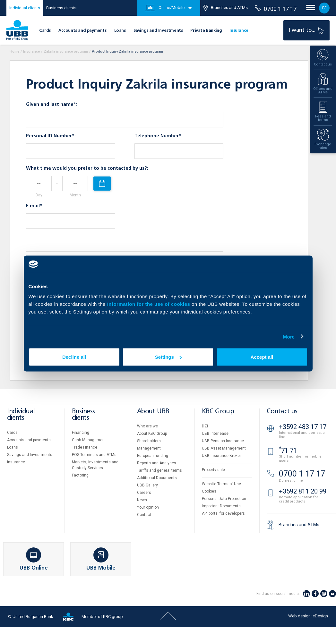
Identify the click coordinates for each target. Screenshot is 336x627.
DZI (205, 426)
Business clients (61, 7)
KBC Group (218, 411)
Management (149, 448)
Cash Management (89, 440)
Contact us (282, 411)
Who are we (147, 426)
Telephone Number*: (158, 136)
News (142, 500)
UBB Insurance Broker (221, 455)
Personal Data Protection (224, 498)
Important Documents (221, 506)
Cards (45, 31)
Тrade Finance (84, 447)
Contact (144, 514)
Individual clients (24, 7)
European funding (152, 455)
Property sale (213, 470)
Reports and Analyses (156, 463)
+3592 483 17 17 (302, 427)
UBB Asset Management (224, 448)
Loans (120, 31)
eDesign (320, 616)
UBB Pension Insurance (223, 441)
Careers (144, 492)
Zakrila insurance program (66, 51)
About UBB (153, 411)
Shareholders (149, 441)
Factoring (80, 475)
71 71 (288, 450)
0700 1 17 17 (276, 8)
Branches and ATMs (225, 8)
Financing (80, 432)
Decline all (74, 357)
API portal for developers (223, 513)
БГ (324, 8)
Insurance (238, 31)
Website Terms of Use (221, 484)
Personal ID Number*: (51, 136)
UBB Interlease (215, 433)
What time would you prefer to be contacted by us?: (87, 168)
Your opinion (148, 507)
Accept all (262, 357)
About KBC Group (152, 433)
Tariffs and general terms (159, 470)
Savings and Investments (158, 31)
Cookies (209, 491)
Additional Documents (157, 478)
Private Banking (206, 31)
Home (14, 51)
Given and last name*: (51, 104)
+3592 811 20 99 (302, 491)
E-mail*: (35, 206)
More (289, 336)
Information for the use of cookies (149, 304)
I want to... (307, 30)
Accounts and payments (82, 31)
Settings (168, 357)
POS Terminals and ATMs (94, 454)
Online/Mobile (165, 8)
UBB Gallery (147, 485)
